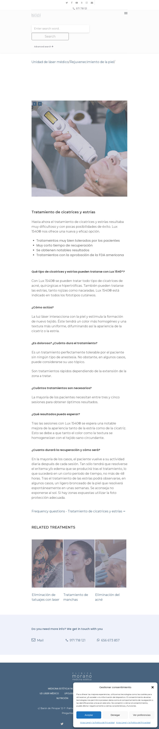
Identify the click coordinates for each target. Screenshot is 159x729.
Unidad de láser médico (50, 54)
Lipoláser (70, 685)
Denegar (115, 715)
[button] (152, 687)
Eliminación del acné (110, 563)
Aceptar (89, 715)
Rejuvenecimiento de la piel (92, 54)
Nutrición (62, 690)
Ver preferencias (142, 715)
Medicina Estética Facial (62, 680)
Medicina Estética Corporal (99, 680)
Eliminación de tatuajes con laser (47, 563)
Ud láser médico (49, 685)
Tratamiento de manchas (79, 563)
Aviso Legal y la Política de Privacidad (97, 722)
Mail (38, 633)
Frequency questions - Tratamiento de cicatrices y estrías (78, 503)
